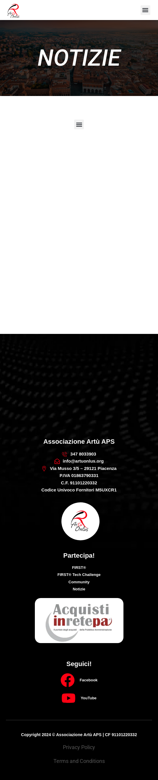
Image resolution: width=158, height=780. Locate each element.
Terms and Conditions (79, 761)
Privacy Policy (79, 747)
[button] (145, 10)
